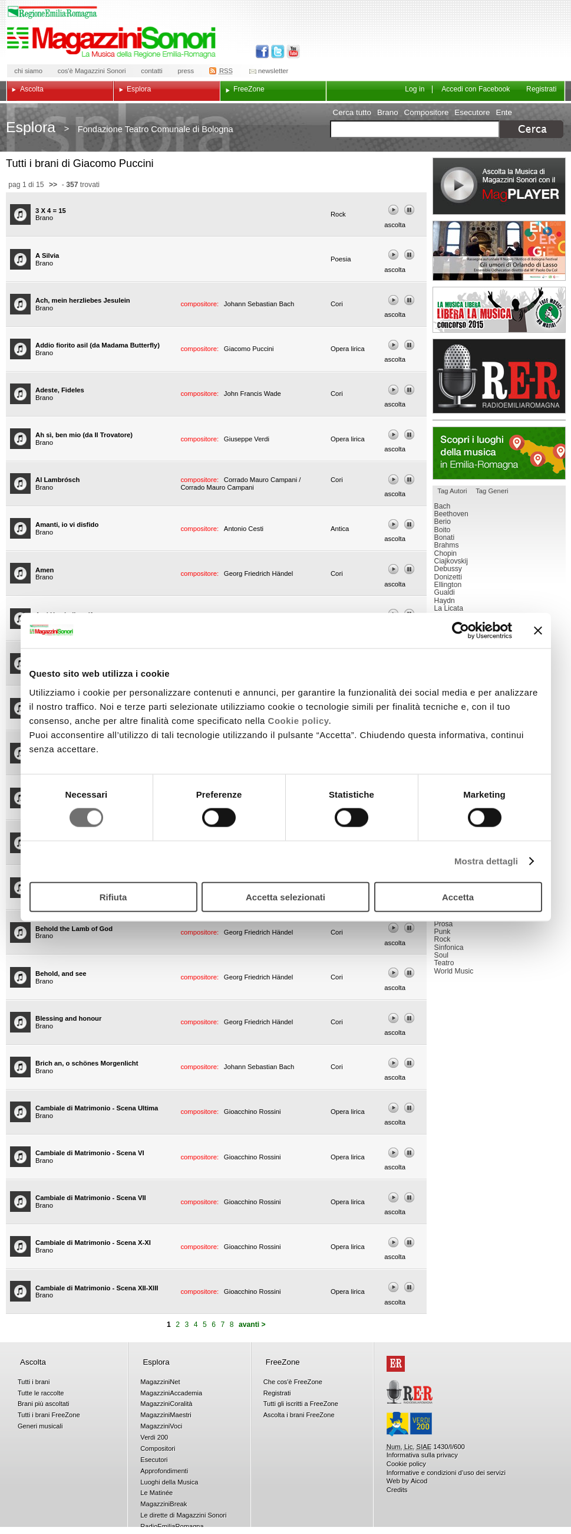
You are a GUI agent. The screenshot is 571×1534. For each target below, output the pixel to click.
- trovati (80, 185)
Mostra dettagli (486, 861)
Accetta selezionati (285, 896)
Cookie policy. (300, 720)
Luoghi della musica (499, 453)
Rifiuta (113, 896)
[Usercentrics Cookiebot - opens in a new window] (460, 631)
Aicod (419, 1480)
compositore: (200, 303)
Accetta (458, 896)
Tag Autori (452, 490)
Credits (397, 1489)
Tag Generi (492, 490)
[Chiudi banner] (538, 631)
